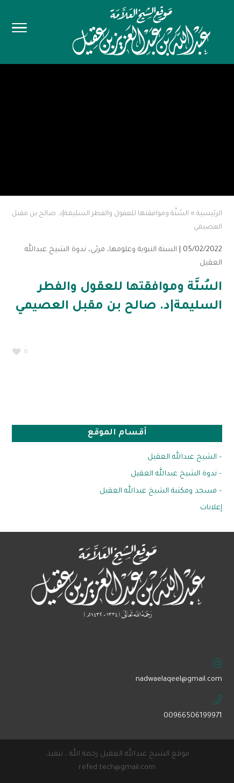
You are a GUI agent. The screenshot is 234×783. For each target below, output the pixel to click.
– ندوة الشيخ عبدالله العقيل (176, 474)
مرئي (97, 250)
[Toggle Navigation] (19, 31)
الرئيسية (209, 214)
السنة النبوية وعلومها (143, 250)
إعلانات (211, 508)
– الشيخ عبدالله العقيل (184, 457)
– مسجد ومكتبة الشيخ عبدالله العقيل (161, 491)
